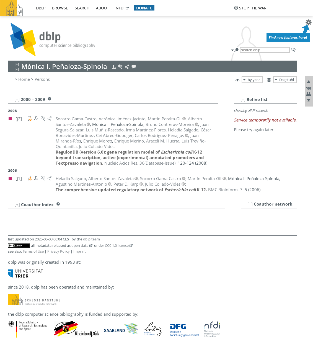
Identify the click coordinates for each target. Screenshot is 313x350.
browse (60, 8)
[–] (242, 99)
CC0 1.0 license (117, 245)
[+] (250, 204)
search (82, 8)
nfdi (120, 8)
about (102, 8)
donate (144, 8)
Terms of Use (33, 251)
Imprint (79, 251)
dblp (40, 8)
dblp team (91, 239)
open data (79, 245)
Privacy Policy (58, 251)
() (139, 163)
